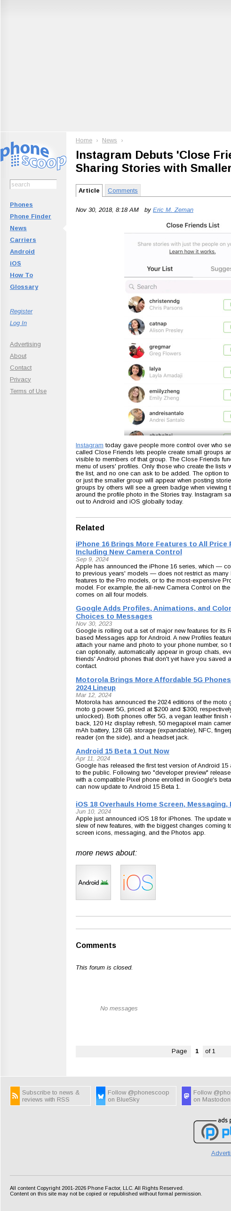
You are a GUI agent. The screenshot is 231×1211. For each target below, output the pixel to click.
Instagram (90, 445)
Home (84, 140)
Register (21, 311)
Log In (18, 322)
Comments (123, 190)
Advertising (25, 344)
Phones (21, 204)
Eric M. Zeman (173, 209)
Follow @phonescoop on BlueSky (138, 1096)
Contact (21, 367)
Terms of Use (28, 391)
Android (22, 251)
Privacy (20, 379)
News (18, 228)
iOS (15, 263)
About (18, 355)
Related (90, 528)
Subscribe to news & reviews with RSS (51, 1096)
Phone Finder (30, 216)
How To (21, 275)
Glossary (24, 286)
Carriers (23, 239)
